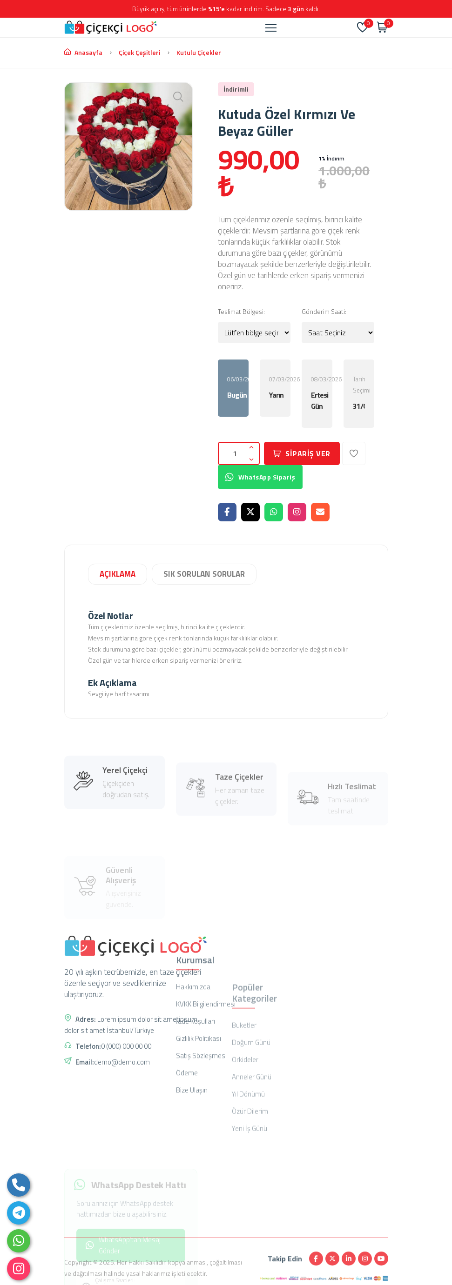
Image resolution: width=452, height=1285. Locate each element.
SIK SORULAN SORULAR (204, 574)
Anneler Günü (251, 1142)
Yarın (275, 394)
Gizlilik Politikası (198, 1105)
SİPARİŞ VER (302, 453)
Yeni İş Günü (249, 1194)
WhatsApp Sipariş (260, 477)
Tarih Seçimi (362, 393)
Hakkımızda (193, 1053)
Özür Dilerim (250, 1177)
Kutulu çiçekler (198, 52)
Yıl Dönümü (248, 1159)
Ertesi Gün (317, 400)
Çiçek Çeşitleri (139, 52)
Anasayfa (83, 52)
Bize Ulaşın (192, 1157)
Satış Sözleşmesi (201, 1122)
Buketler (244, 1090)
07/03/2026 (279, 387)
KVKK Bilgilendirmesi (206, 1070)
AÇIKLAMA (117, 574)
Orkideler (245, 1125)
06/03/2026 (238, 387)
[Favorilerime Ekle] (353, 453)
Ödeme (187, 1139)
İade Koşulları (195, 1088)
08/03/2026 (321, 393)
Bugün (233, 394)
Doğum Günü (251, 1108)
